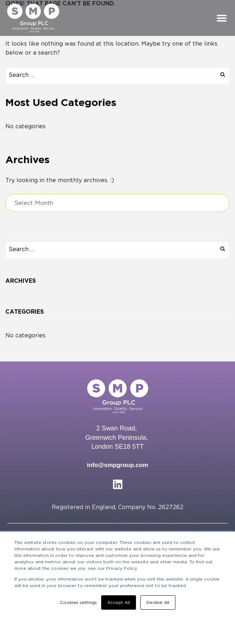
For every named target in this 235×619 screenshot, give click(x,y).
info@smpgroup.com (117, 465)
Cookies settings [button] (78, 602)
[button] (221, 18)
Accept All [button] (118, 602)
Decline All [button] (157, 602)
